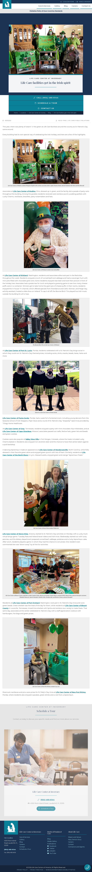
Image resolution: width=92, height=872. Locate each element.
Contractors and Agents (76, 847)
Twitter (50, 848)
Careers (75, 6)
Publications (51, 844)
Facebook (51, 846)
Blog (66, 6)
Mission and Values (74, 837)
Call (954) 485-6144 (46, 98)
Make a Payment (84, 2)
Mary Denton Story (74, 839)
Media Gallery (52, 841)
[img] (34, 97)
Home (16, 113)
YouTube (51, 853)
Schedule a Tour (46, 103)
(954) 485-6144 (10, 849)
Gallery (57, 6)
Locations (23, 113)
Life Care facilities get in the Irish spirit (65, 113)
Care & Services (44, 6)
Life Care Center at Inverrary (37, 113)
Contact (22, 847)
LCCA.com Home (67, 2)
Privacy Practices (36, 870)
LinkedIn (51, 851)
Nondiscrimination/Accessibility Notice (60, 870)
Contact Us (86, 6)
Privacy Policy (22, 870)
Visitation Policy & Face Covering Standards (46, 11)
